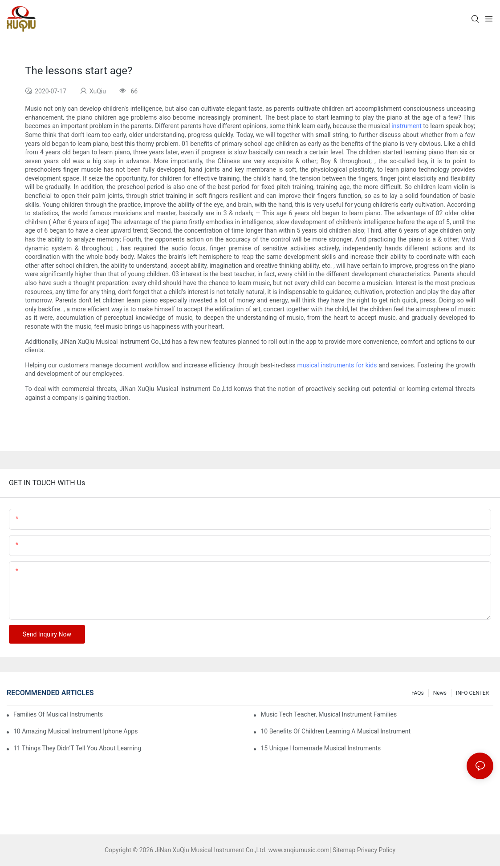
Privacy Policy (376, 850)
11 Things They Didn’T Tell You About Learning (77, 748)
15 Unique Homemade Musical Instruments (320, 748)
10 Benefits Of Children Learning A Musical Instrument (335, 731)
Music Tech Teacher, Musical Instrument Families (328, 714)
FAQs (417, 693)
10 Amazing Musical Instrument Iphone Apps (75, 731)
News (440, 693)
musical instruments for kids (337, 365)
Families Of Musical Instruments (58, 714)
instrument (406, 125)
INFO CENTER (472, 693)
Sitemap (344, 850)
